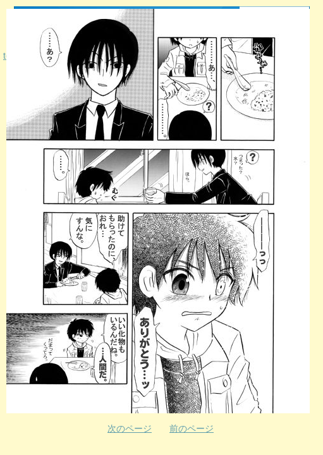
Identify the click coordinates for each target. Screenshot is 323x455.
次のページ (129, 428)
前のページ (191, 428)
